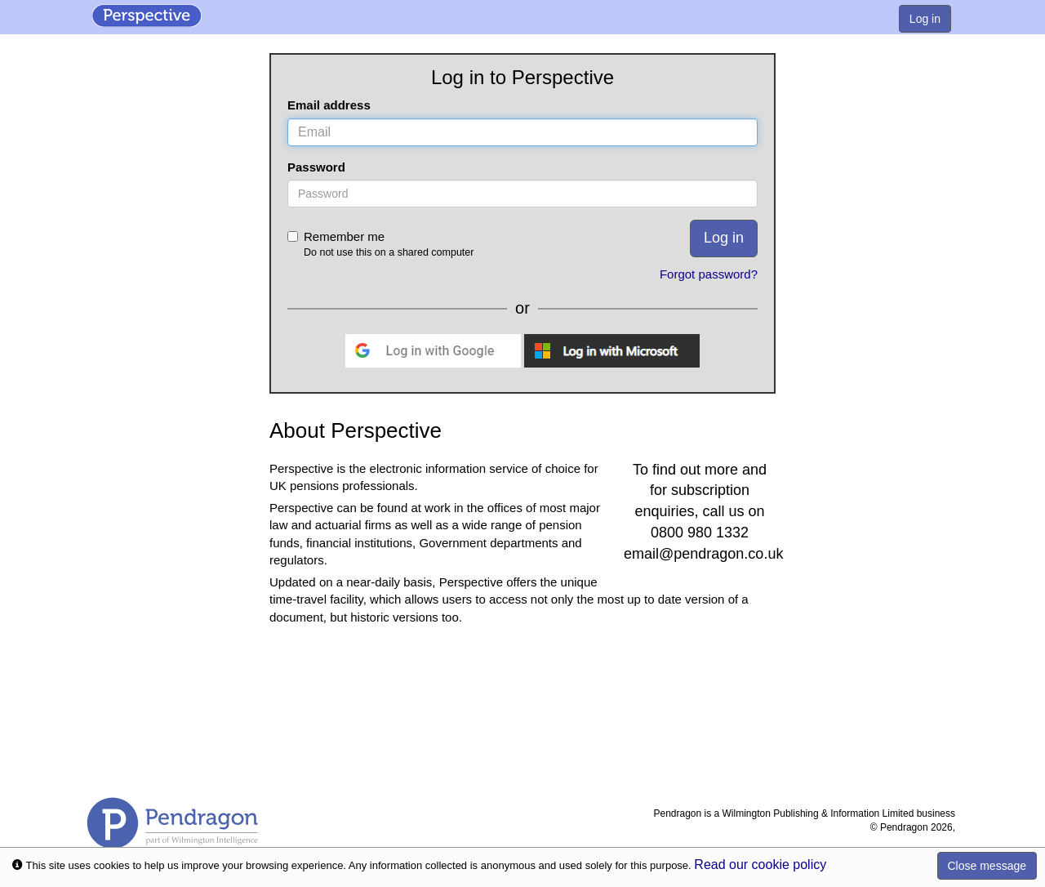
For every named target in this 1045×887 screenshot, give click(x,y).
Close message (987, 865)
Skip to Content (0, 0)
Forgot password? (709, 274)
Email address (329, 105)
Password (316, 167)
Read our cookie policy (760, 864)
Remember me (435, 245)
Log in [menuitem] (924, 18)
